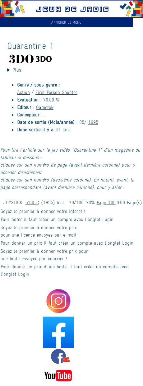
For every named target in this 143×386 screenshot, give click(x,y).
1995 (93, 122)
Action (23, 92)
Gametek (44, 107)
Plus (16, 70)
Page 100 (106, 202)
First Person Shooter (56, 92)
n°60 (32, 202)
